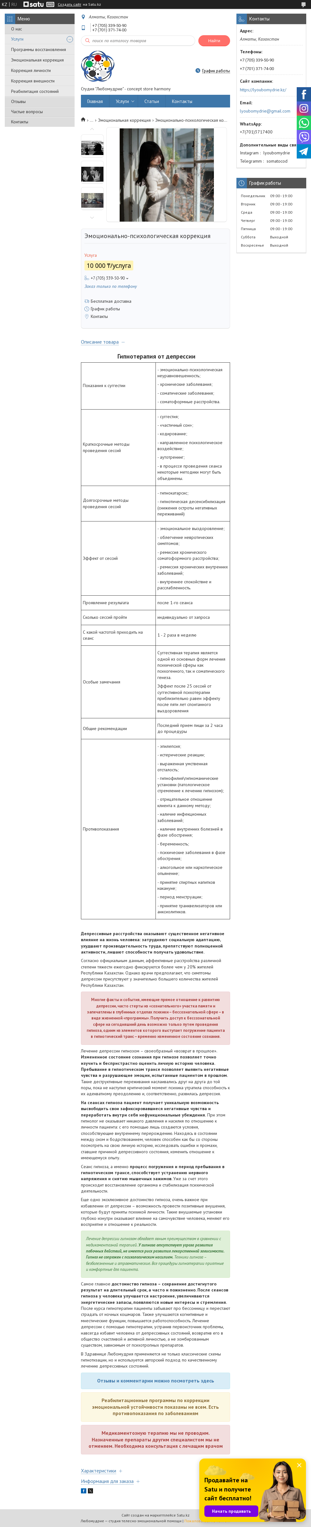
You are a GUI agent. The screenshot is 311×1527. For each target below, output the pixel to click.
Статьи (151, 101)
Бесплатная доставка (111, 301)
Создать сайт (69, 4)
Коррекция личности (31, 70)
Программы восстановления (38, 49)
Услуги (17, 39)
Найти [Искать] (214, 40)
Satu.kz (183, 1515)
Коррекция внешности (33, 81)
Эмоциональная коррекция (37, 60)
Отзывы (18, 101)
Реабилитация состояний (35, 91)
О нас (16, 29)
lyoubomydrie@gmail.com (265, 111)
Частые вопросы (27, 111)
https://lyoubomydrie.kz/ (263, 90)
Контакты (19, 122)
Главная (95, 101)
